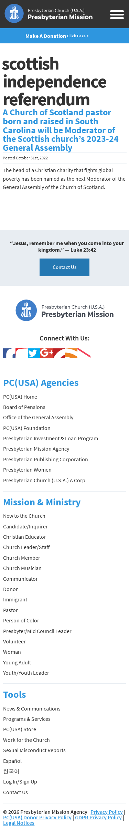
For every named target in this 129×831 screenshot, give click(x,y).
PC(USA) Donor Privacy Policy (37, 817)
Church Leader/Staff (26, 547)
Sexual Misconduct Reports (34, 750)
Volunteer (14, 641)
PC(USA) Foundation (27, 427)
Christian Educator (24, 536)
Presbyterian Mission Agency (36, 448)
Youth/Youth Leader (26, 672)
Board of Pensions (24, 406)
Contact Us (64, 267)
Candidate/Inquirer (25, 526)
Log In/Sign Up (20, 781)
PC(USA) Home (20, 396)
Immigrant (15, 599)
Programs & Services (27, 718)
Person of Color (21, 620)
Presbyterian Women (27, 469)
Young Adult (17, 662)
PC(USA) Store (19, 729)
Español (12, 760)
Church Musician (22, 568)
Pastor (10, 610)
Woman (12, 651)
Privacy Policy (106, 811)
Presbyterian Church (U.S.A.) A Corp (44, 480)
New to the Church (24, 515)
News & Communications (32, 708)
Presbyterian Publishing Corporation (45, 459)
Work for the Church (26, 739)
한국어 (11, 771)
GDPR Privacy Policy (98, 817)
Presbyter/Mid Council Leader (37, 631)
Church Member (21, 557)
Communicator (20, 578)
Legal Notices (18, 822)
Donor (10, 589)
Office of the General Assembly (38, 417)
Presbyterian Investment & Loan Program (50, 438)
